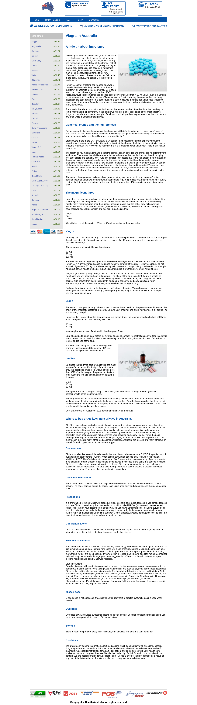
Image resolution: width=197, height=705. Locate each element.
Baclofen (35, 104)
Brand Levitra (37, 219)
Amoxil (34, 166)
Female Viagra (38, 157)
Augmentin (36, 46)
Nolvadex (36, 195)
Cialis (34, 190)
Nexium (35, 56)
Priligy (34, 171)
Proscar (35, 70)
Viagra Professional (40, 85)
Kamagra (35, 200)
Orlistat (35, 137)
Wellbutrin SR (37, 89)
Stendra (35, 113)
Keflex (34, 142)
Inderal (34, 224)
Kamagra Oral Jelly (40, 185)
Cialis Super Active (40, 181)
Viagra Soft (36, 147)
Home (36, 20)
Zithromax (36, 80)
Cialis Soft (36, 161)
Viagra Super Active (40, 209)
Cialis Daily (36, 61)
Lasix (34, 152)
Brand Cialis (37, 176)
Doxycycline (37, 109)
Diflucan (35, 94)
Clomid (35, 118)
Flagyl (34, 41)
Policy (80, 20)
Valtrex (34, 75)
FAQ (68, 20)
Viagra (34, 205)
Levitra (34, 65)
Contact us (94, 20)
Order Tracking (52, 20)
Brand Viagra (37, 214)
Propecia (35, 123)
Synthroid (36, 133)
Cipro (34, 99)
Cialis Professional (39, 128)
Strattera (35, 51)
